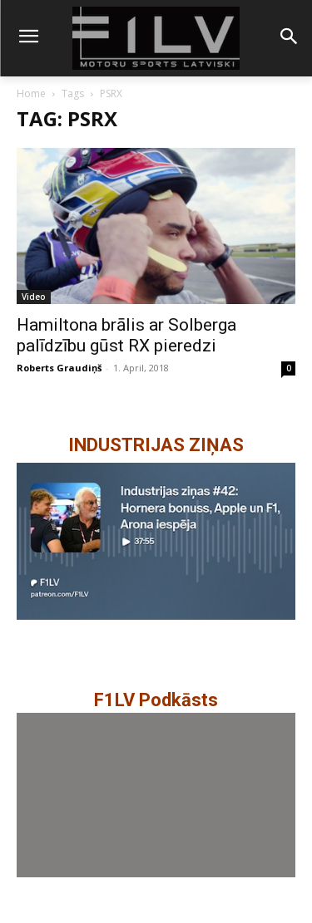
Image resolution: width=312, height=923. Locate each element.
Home (31, 93)
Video (34, 296)
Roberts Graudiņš (59, 367)
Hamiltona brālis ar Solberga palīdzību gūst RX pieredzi (126, 335)
